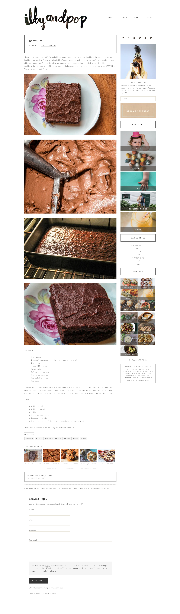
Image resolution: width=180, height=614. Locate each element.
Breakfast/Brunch (129, 288)
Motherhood (138, 259)
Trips (138, 265)
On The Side (129, 322)
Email (31, 521)
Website (32, 531)
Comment (33, 541)
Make (133, 18)
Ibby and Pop (56, 18)
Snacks (146, 333)
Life (138, 249)
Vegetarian (129, 355)
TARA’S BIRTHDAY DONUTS (106, 459)
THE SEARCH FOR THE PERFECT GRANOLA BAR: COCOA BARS (51, 460)
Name (32, 510)
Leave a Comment (48, 46)
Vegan (146, 344)
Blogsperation (138, 246)
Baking (42, 477)
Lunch (146, 310)
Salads (129, 333)
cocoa (42, 479)
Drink (138, 230)
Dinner (129, 299)
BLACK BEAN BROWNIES (33, 458)
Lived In (138, 253)
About (133, 83)
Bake (148, 18)
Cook (117, 18)
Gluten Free (129, 310)
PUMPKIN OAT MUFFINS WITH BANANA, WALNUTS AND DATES (69, 460)
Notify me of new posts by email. (43, 594)
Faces (138, 149)
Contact (142, 83)
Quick (146, 322)
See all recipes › (138, 361)
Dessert (48, 477)
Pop (138, 190)
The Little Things (138, 210)
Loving (138, 256)
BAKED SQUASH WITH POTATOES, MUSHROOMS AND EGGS (88, 460)
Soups (129, 344)
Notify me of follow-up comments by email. (47, 588)
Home (101, 18)
